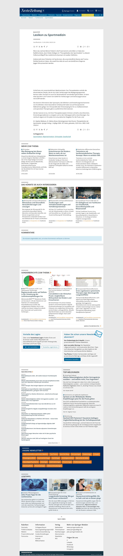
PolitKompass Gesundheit (82, 462)
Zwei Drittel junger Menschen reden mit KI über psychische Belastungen (38, 434)
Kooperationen (68, 15)
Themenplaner (60, 530)
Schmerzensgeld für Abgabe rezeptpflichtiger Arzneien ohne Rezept (38, 410)
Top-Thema (53, 455)
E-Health (96, 455)
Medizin (34, 15)
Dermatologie (75, 455)
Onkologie (44, 462)
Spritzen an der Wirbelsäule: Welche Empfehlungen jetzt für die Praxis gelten (79, 398)
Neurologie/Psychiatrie (30, 462)
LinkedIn (69, 543)
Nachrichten (26, 15)
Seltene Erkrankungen (54, 466)
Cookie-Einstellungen (42, 534)
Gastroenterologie (44, 458)
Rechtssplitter (27, 466)
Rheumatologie (40, 466)
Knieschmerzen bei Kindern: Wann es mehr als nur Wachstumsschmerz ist (59, 154)
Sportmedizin (37, 137)
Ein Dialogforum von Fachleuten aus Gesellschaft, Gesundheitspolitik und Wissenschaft (88, 206)
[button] (98, 10)
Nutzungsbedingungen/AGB (44, 530)
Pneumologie (67, 462)
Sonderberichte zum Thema (35, 273)
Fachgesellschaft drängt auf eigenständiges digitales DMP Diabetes (38, 424)
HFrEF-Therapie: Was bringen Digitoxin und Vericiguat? (37, 386)
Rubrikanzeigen (60, 532)
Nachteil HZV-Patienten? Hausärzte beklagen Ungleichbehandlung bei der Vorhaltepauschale (81, 419)
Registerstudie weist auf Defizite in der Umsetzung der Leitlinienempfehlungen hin (34, 294)
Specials (58, 15)
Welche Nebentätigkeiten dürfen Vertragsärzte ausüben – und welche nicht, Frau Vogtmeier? (39, 400)
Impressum (39, 537)
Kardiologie (55, 458)
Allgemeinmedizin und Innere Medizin (35, 455)
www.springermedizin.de (75, 528)
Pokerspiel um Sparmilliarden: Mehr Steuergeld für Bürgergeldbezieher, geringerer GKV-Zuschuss (36, 390)
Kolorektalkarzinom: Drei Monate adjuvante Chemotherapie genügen (38, 429)
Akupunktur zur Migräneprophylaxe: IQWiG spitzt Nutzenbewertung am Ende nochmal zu (35, 414)
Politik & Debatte (87, 15)
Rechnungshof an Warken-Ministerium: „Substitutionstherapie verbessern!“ (39, 395)
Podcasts (51, 15)
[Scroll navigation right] (101, 15)
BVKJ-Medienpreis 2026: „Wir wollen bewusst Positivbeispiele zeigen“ (39, 377)
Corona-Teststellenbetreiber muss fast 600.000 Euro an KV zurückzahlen (38, 405)
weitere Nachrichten (54, 443)
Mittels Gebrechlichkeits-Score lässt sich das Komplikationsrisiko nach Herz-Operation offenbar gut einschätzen (40, 381)
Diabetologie (87, 455)
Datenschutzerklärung (42, 532)
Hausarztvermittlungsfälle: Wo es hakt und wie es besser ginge (88, 497)
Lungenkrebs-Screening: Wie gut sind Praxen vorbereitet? (61, 497)
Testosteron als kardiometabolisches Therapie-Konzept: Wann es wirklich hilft (88, 154)
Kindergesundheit (68, 458)
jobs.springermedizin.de (74, 532)
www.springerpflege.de (74, 530)
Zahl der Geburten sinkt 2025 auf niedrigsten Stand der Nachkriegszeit (37, 439)
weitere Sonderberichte (93, 326)
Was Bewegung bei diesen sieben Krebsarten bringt (31, 153)
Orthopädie (58, 137)
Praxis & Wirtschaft (27, 534)
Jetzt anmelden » (31, 347)
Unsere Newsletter (31, 451)
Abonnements (59, 534)
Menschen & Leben (82, 458)
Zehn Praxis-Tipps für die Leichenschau (31, 496)
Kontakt (37, 539)
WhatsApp (70, 547)
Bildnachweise (40, 541)
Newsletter (58, 537)
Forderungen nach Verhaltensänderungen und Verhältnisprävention (59, 205)
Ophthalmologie (55, 462)
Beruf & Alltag (64, 455)
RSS (56, 539)
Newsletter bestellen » (72, 360)
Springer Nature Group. (57, 555)
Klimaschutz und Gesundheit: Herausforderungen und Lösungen (33, 205)
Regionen (78, 15)
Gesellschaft (67, 137)
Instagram (70, 549)
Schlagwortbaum (40, 528)
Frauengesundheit (29, 458)
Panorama (24, 537)
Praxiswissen (43, 15)
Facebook (70, 545)
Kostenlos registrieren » (50, 347)
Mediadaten (59, 528)
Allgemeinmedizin (48, 137)
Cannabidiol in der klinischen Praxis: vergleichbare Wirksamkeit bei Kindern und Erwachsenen (60, 297)
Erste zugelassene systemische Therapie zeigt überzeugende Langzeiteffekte (88, 293)
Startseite (24, 528)
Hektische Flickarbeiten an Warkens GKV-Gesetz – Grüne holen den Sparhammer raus (39, 419)
